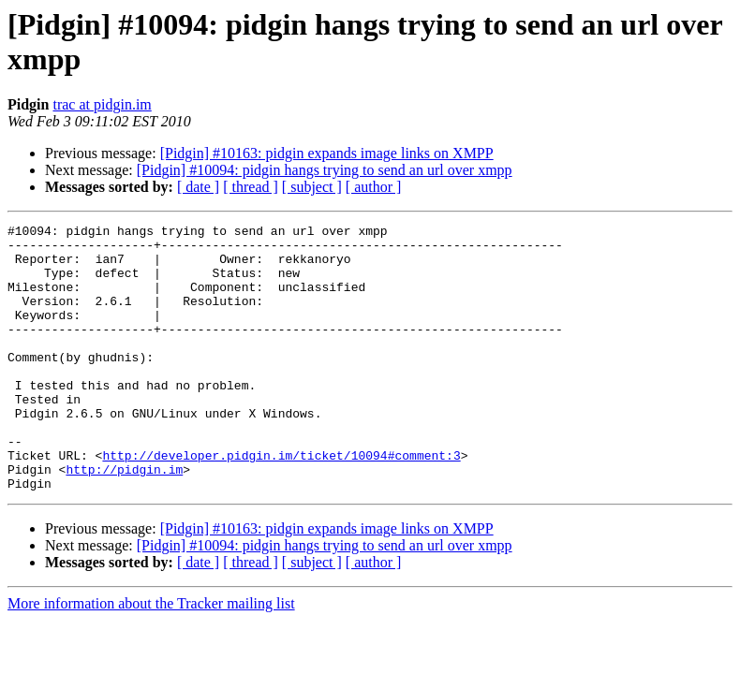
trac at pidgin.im (101, 104)
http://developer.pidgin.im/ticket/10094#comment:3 (281, 502)
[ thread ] (250, 187)
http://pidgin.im (124, 519)
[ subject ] (312, 187)
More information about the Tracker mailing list (151, 657)
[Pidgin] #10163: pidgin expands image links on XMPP (327, 153)
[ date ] (198, 187)
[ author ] (374, 187)
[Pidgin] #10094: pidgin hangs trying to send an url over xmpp (324, 170)
